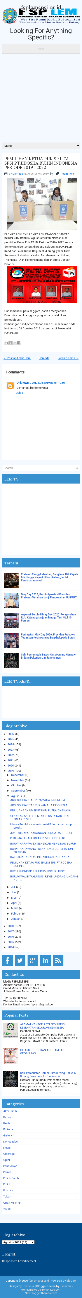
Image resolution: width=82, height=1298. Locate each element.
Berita (6, 1123)
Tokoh (7, 1196)
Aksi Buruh (10, 1111)
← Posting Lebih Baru (17, 358)
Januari (15, 918)
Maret (14, 908)
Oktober (16, 785)
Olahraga (9, 1153)
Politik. (7, 1184)
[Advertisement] (41, 99)
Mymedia (18, 173)
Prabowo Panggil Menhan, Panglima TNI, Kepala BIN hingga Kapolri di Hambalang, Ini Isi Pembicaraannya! (49, 577)
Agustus (16, 796)
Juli (13, 887)
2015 (11, 942)
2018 (11, 926)
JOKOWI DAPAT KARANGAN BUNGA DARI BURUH (41, 833)
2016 (11, 936)
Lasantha (66, 1286)
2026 (11, 734)
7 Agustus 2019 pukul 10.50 (47, 382)
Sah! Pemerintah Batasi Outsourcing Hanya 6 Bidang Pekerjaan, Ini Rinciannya (48, 656)
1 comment (67, 173)
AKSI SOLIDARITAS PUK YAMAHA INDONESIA (39, 805)
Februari (16, 913)
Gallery (7, 1135)
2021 (11, 760)
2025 (11, 739)
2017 (11, 931)
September (18, 790)
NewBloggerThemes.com (41, 1293)
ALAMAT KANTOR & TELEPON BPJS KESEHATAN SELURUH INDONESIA (42, 1026)
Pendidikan (10, 1166)
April (14, 903)
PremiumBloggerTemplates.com (41, 1289)
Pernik (7, 1172)
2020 (11, 765)
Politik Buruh (11, 1178)
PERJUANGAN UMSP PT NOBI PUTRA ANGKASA (40, 810)
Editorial (8, 1129)
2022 (11, 755)
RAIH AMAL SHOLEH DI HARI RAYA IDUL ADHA (40, 857)
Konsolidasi (10, 1141)
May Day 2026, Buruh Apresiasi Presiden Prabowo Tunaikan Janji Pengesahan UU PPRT (49, 596)
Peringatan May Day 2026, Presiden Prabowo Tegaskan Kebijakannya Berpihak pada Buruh (48, 636)
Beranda (44, 358)
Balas (19, 392)
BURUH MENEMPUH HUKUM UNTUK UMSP (37, 871)
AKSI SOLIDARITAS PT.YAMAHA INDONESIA (37, 800)
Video (7, 1208)
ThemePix (28, 1286)
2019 (11, 770)
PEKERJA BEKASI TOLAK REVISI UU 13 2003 (37, 838)
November (17, 780)
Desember (17, 775)
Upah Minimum (12, 1202)
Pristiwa (8, 1190)
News (6, 1147)
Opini (6, 1160)
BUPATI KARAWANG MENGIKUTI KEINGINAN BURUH (43, 843)
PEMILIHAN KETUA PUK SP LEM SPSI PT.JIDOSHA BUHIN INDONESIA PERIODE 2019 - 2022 (40, 163)
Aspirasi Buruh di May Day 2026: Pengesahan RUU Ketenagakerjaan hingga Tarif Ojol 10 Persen (48, 617)
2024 (11, 744)
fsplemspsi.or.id (41, 7)
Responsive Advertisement (19, 1261)
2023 (11, 749)
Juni (13, 892)
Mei (13, 897)
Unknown (23, 382)
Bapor (7, 1117)
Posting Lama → (68, 358)
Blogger (71, 1280)
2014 (11, 947)
